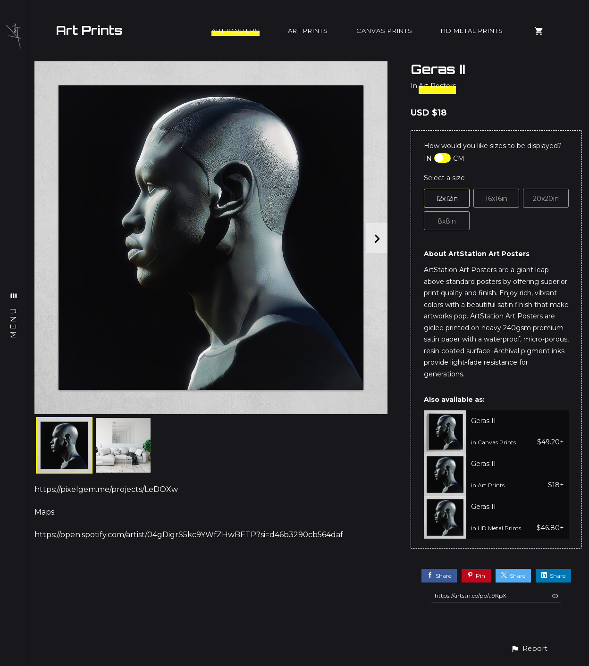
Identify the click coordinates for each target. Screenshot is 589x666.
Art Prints (89, 30)
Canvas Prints (384, 30)
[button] (529, 648)
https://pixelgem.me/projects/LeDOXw (106, 489)
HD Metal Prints (472, 30)
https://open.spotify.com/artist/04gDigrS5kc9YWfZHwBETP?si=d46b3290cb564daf (188, 534)
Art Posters (235, 30)
